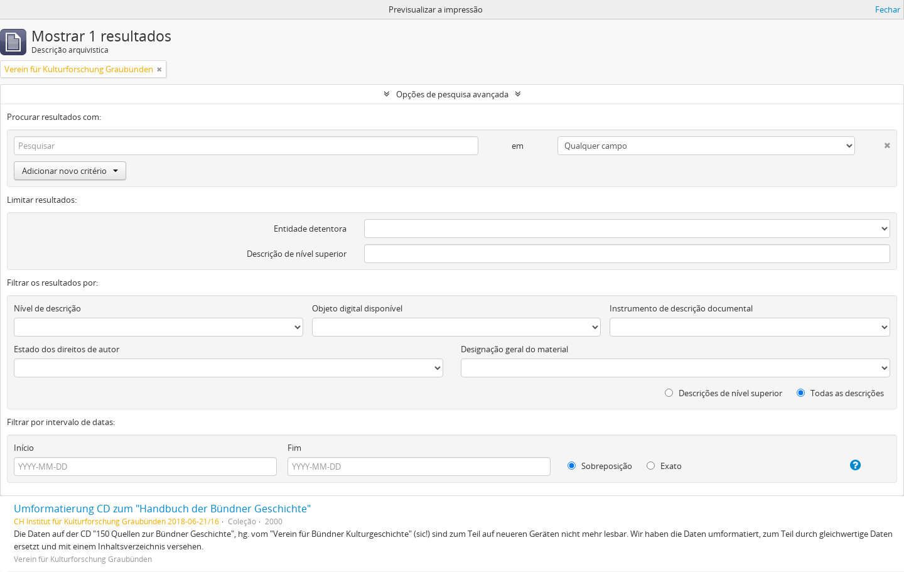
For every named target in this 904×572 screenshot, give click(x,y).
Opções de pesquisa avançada (452, 94)
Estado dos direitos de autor (66, 349)
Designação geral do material (514, 349)
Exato (664, 466)
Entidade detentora (310, 228)
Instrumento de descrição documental (681, 308)
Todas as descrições (840, 393)
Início (24, 447)
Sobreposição (600, 466)
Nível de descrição (47, 308)
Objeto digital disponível (357, 308)
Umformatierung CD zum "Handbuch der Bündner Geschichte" (162, 508)
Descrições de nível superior (723, 393)
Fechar (887, 9)
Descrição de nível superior (297, 253)
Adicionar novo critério (70, 170)
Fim (294, 447)
